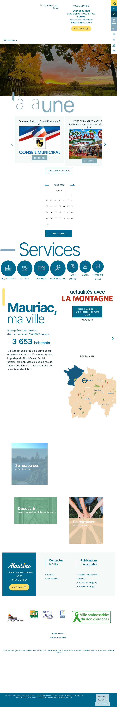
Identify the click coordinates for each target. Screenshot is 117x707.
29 (68, 218)
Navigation (12, 40)
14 (64, 206)
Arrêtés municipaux (88, 582)
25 (51, 218)
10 (47, 206)
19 (55, 212)
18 (51, 212)
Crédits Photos (57, 633)
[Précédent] (12, 144)
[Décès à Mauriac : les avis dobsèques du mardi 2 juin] (87, 338)
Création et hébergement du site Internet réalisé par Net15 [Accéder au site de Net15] (23, 650)
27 (60, 218)
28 (64, 218)
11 (51, 206)
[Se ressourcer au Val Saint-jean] (30, 464)
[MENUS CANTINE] (72, 266)
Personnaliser (102, 704)
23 (72, 212)
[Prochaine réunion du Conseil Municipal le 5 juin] (39, 141)
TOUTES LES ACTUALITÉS (58, 171)
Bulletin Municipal (87, 586)
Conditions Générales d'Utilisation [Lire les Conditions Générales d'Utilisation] (94, 650)
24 (47, 218)
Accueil (50, 574)
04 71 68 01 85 (81, 29)
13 (60, 206)
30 (72, 218)
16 (72, 206)
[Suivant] (105, 144)
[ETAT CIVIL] (24, 268)
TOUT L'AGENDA (58, 233)
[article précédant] (61, 337)
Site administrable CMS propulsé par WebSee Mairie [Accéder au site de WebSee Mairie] (63, 650)
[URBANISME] (41, 268)
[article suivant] (113, 338)
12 (55, 206)
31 (47, 224)
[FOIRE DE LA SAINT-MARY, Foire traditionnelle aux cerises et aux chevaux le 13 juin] (89, 144)
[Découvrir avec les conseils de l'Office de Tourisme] (35, 510)
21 (64, 212)
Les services (53, 578)
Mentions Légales (58, 637)
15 (68, 206)
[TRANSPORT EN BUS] (98, 266)
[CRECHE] (85, 266)
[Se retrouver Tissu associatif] (86, 520)
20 (60, 212)
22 (68, 212)
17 (47, 212)
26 (55, 218)
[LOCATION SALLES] (58, 268)
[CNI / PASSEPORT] (8, 268)
